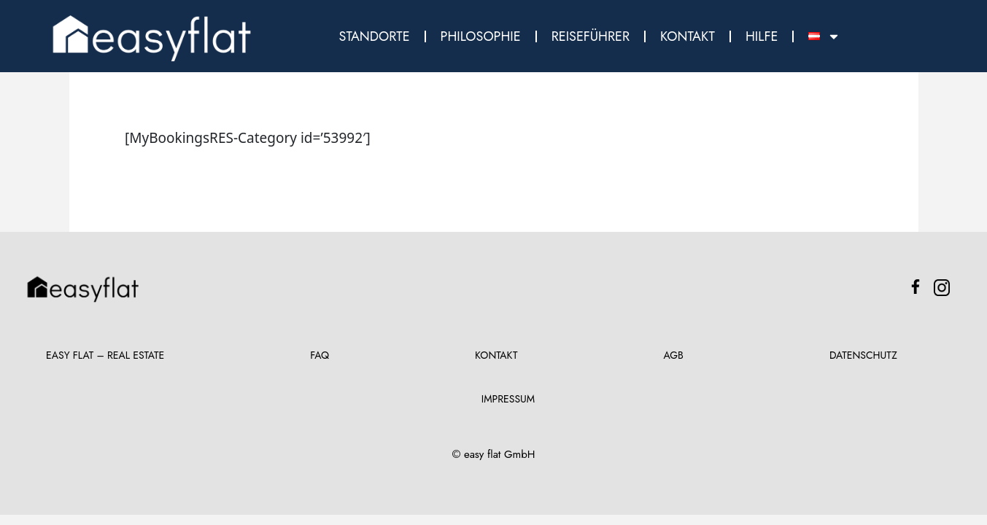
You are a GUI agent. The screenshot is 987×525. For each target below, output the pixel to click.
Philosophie (481, 36)
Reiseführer (590, 36)
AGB (673, 355)
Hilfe (762, 36)
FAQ (319, 355)
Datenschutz (863, 355)
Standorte (374, 36)
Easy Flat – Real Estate (105, 355)
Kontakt (687, 36)
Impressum (508, 399)
